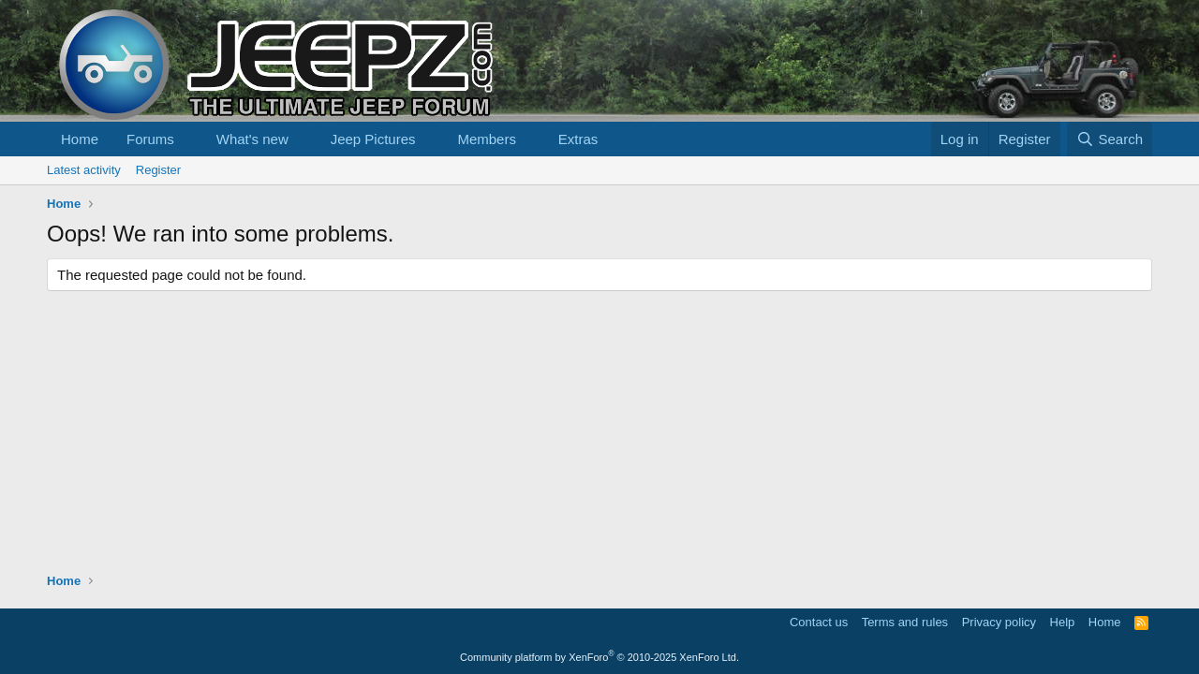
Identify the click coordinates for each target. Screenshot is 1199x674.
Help (1062, 622)
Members (486, 139)
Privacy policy (999, 622)
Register (158, 170)
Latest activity (84, 170)
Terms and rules (905, 622)
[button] (189, 139)
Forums (150, 139)
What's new (252, 139)
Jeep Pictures (373, 139)
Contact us (819, 622)
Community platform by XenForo (599, 657)
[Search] (1109, 139)
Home (79, 139)
